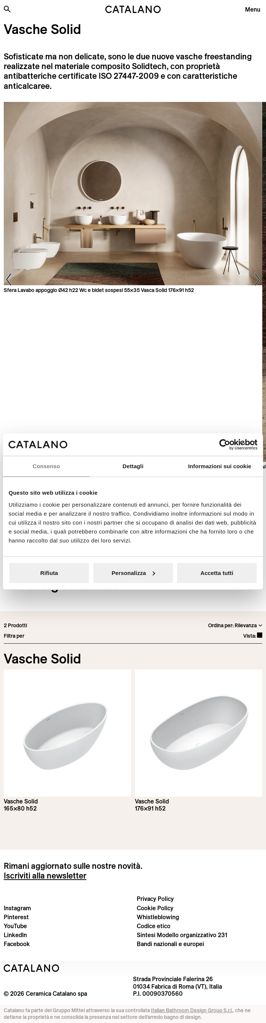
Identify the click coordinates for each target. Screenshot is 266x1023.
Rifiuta (49, 572)
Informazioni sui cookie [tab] (219, 466)
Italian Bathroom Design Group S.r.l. (192, 1010)
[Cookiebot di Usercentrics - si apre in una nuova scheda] (224, 444)
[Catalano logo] (133, 9)
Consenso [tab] (46, 466)
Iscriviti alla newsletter (45, 875)
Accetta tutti (217, 572)
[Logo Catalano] (31, 968)
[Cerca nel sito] (7, 9)
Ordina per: (220, 625)
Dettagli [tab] (133, 466)
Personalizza (133, 572)
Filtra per (14, 635)
